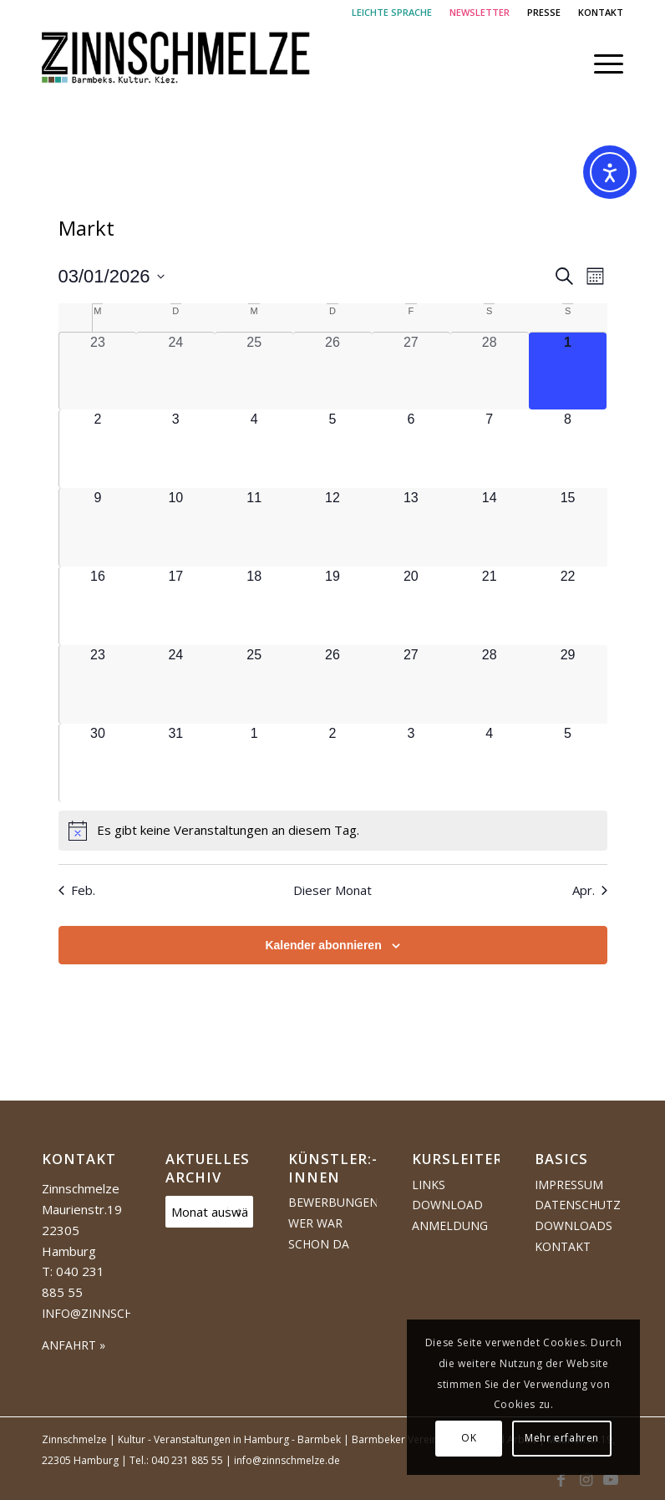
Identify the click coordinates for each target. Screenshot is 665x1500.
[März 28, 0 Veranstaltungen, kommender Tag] (489, 684)
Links (428, 1184)
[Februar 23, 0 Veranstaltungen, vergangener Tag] (98, 371)
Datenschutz (578, 1205)
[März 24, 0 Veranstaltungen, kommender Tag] (175, 684)
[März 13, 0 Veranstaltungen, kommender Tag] (411, 527)
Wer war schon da (318, 1233)
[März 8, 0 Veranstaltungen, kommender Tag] (568, 448)
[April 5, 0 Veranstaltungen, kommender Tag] (568, 763)
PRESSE (544, 12)
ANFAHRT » (73, 1345)
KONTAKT (600, 12)
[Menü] (600, 63)
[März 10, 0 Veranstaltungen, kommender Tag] (175, 527)
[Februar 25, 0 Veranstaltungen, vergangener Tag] (254, 371)
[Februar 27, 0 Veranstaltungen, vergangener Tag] (411, 371)
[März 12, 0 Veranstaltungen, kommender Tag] (332, 527)
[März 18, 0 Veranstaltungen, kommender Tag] (254, 606)
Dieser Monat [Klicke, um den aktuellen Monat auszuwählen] (332, 890)
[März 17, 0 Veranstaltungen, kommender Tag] (175, 606)
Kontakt (563, 1246)
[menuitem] (392, 12)
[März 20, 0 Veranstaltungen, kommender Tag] (411, 606)
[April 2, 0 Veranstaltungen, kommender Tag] (332, 763)
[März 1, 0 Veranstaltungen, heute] (568, 371)
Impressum (569, 1184)
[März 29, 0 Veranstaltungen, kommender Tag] (568, 684)
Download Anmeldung (450, 1215)
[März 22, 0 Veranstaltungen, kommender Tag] (568, 606)
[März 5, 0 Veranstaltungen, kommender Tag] (332, 448)
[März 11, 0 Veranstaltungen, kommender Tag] (254, 527)
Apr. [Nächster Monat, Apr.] (589, 890)
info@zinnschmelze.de (116, 1313)
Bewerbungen (332, 1202)
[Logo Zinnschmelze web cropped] (176, 63)
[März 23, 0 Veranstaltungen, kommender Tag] (98, 684)
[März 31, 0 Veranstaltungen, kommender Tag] (175, 763)
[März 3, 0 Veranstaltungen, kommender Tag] (175, 448)
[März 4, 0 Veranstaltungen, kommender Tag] (254, 448)
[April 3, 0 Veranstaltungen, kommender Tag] (411, 763)
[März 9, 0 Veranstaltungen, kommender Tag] (98, 527)
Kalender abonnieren (323, 945)
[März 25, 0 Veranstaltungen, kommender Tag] (254, 684)
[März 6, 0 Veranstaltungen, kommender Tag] (411, 448)
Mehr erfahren (562, 1438)
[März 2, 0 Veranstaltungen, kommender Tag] (98, 448)
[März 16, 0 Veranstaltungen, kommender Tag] (98, 606)
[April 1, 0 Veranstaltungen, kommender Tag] (254, 763)
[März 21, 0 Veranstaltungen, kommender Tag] (489, 606)
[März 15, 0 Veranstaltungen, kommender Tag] (568, 527)
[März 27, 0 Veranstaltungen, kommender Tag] (411, 684)
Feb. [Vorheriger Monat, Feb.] (76, 890)
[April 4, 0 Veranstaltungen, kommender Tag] (489, 763)
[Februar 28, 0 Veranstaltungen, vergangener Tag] (489, 371)
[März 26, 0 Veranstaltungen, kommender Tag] (332, 684)
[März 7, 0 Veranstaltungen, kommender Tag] (489, 448)
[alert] (332, 831)
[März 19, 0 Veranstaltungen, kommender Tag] (332, 606)
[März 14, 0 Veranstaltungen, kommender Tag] (489, 527)
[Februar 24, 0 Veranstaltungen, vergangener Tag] (175, 371)
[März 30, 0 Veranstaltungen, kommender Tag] (98, 763)
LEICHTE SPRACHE (392, 12)
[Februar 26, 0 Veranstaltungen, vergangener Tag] (332, 371)
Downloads (573, 1225)
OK (468, 1438)
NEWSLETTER (479, 12)
